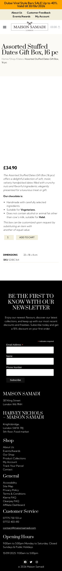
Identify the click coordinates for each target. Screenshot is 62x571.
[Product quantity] (9, 236)
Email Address (14, 343)
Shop (12, 58)
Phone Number (14, 366)
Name (9, 355)
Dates (20, 58)
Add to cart (27, 236)
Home (5, 58)
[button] (4, 27)
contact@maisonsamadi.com (19, 526)
